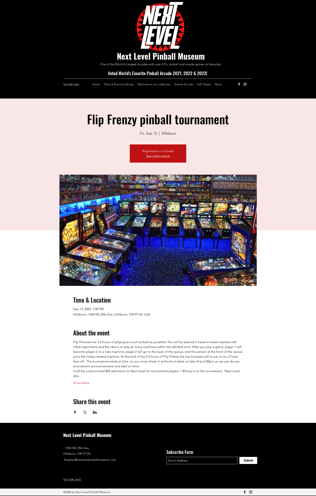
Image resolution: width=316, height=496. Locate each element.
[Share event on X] (85, 412)
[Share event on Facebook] (75, 412)
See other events (158, 156)
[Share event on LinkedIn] (95, 412)
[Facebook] (239, 84)
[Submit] (248, 460)
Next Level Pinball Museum (161, 56)
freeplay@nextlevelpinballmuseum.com (90, 460)
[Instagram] (245, 84)
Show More (81, 383)
